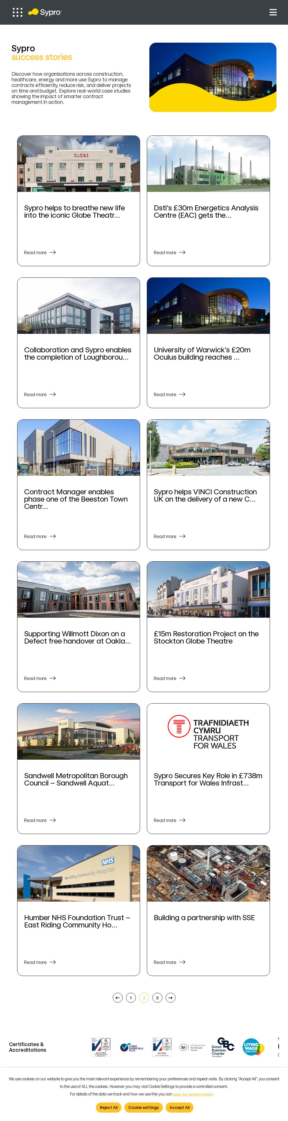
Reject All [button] (109, 1107)
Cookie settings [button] (143, 1107)
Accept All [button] (180, 1107)
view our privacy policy (193, 1094)
